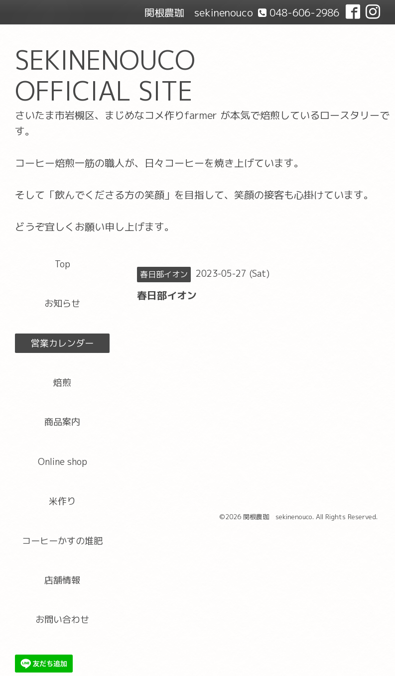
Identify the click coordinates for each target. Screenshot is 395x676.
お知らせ (62, 303)
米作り (62, 501)
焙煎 (62, 382)
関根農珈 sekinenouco (277, 516)
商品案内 (62, 422)
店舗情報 (62, 580)
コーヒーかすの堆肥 (62, 541)
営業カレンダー (62, 343)
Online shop (62, 461)
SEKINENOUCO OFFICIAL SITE (105, 75)
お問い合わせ (62, 619)
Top (62, 264)
